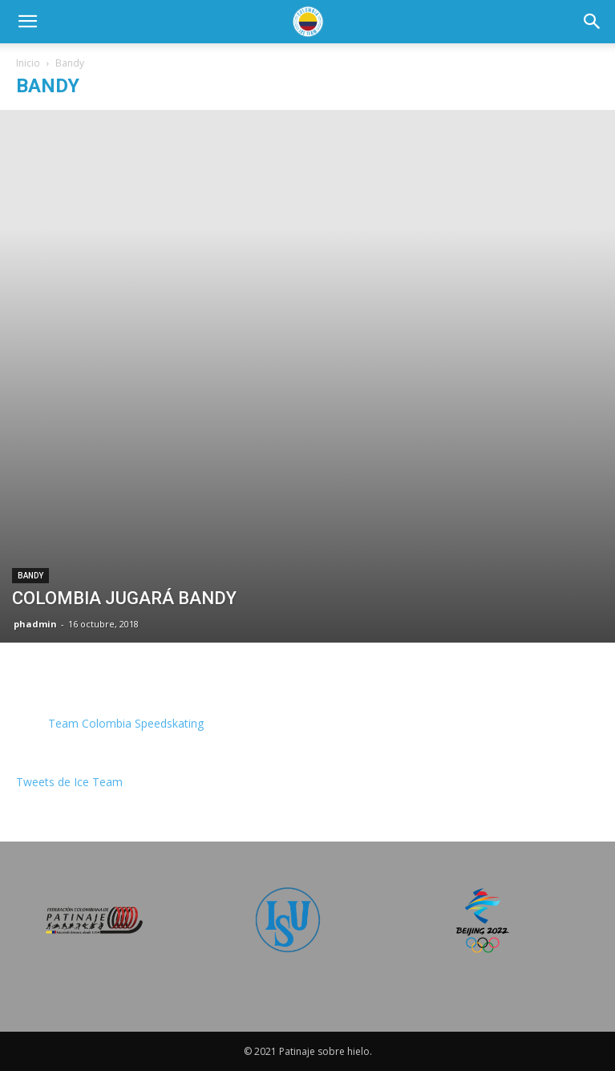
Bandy (30, 575)
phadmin (35, 624)
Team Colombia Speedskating (126, 723)
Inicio (28, 63)
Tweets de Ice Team (69, 781)
